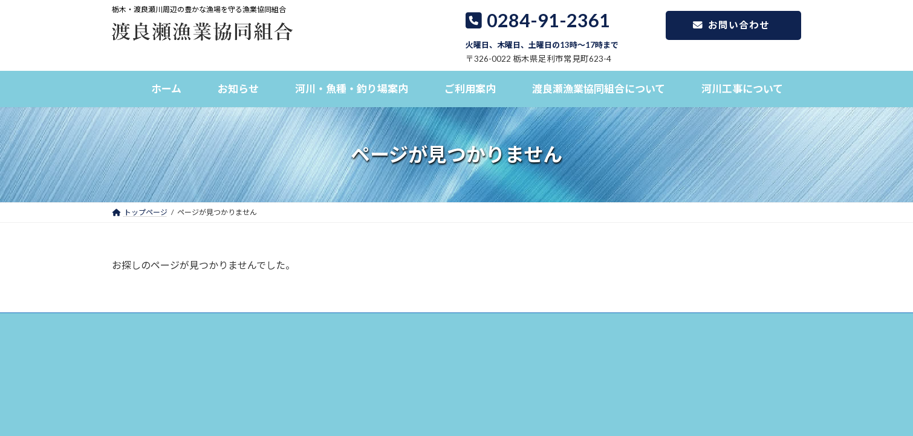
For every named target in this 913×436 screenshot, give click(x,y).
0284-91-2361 (542, 29)
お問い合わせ (722, 26)
